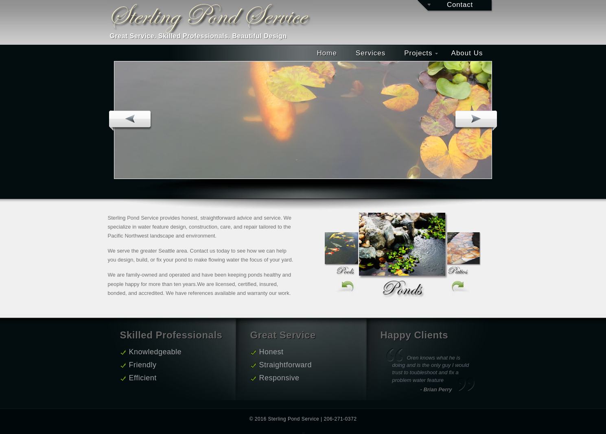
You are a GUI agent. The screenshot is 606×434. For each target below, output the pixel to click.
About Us (467, 53)
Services (370, 53)
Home (327, 53)
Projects (421, 53)
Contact (460, 5)
